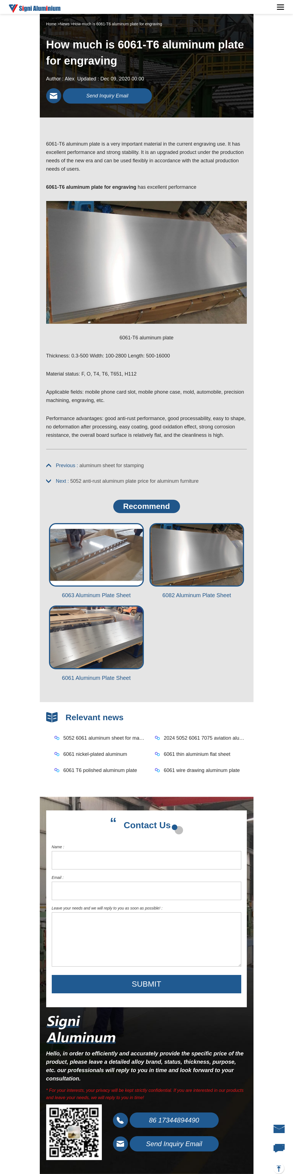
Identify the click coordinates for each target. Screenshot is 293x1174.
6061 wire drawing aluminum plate (202, 770)
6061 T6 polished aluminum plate (100, 770)
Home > (53, 24)
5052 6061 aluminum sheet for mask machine (105, 738)
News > (66, 24)
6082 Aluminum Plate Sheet (196, 595)
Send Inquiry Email (107, 96)
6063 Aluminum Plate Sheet (96, 595)
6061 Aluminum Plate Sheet (96, 678)
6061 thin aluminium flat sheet (197, 754)
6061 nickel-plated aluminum (95, 754)
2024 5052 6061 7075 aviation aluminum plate (205, 738)
